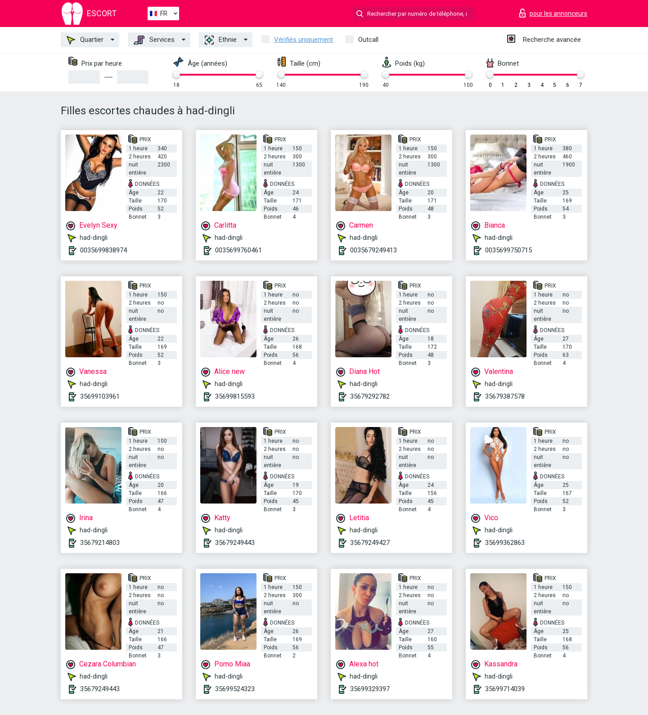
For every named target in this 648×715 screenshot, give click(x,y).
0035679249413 (373, 250)
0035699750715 (508, 250)
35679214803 (100, 543)
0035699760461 (238, 250)
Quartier (85, 40)
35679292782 (370, 396)
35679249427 (370, 543)
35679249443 (235, 543)
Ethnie (221, 40)
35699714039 (505, 689)
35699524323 (235, 689)
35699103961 (100, 396)
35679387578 (505, 396)
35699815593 (235, 396)
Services (154, 40)
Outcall (368, 40)
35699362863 (505, 543)
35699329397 (370, 689)
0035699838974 (103, 250)
